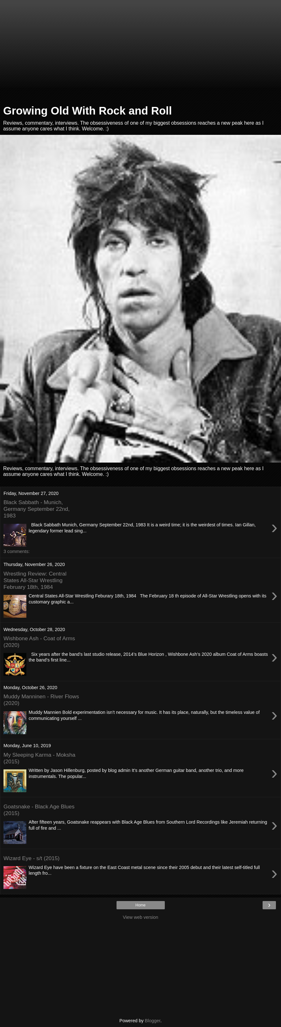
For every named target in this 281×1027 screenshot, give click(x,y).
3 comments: (16, 551)
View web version (140, 917)
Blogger (152, 1020)
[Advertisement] (140, 54)
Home (140, 905)
